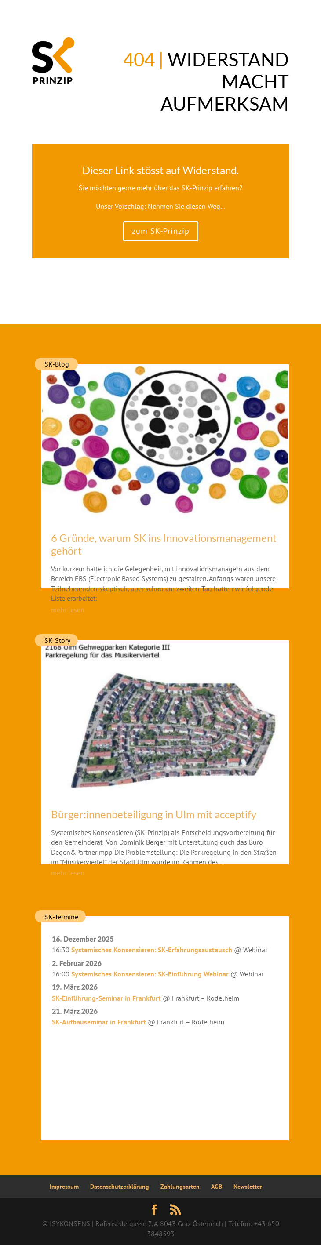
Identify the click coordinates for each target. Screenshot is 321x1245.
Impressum (64, 1187)
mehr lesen (67, 609)
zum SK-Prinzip (161, 231)
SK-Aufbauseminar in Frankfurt (99, 1021)
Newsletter (247, 1187)
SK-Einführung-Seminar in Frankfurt (106, 998)
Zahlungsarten (180, 1187)
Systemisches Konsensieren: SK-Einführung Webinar (150, 973)
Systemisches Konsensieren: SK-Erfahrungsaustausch (151, 949)
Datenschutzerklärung (119, 1187)
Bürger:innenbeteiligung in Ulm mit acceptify (153, 814)
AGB (216, 1187)
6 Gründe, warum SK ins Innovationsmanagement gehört (164, 544)
